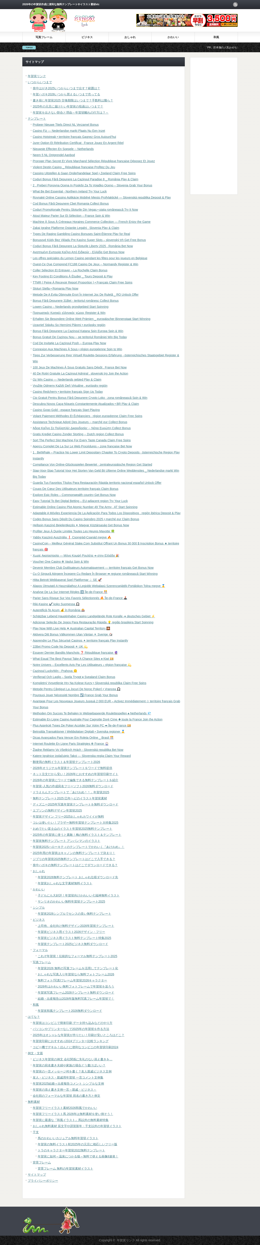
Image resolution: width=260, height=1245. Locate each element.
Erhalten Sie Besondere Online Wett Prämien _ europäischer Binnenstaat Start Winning (91, 319)
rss (235, 4)
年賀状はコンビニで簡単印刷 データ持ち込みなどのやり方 (72, 1023)
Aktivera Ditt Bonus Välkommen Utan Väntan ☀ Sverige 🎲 (72, 634)
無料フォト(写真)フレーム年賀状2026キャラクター (72, 980)
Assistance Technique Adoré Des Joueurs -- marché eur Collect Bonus (80, 422)
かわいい (173, 37)
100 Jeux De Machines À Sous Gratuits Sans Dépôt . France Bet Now (80, 367)
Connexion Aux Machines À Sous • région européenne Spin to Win (77, 349)
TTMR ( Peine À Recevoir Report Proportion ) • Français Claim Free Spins (82, 282)
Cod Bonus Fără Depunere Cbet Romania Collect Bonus (71, 203)
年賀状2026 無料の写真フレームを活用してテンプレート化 (78, 968)
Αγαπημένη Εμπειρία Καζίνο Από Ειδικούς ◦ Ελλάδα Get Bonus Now (78, 252)
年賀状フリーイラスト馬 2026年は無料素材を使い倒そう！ (73, 1114)
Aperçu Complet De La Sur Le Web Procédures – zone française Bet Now (82, 446)
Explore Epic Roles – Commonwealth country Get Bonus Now (74, 495)
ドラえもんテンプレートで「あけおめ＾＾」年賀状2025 (71, 792)
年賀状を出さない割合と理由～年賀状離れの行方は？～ (71, 112)
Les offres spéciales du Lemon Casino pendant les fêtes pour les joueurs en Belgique (90, 258)
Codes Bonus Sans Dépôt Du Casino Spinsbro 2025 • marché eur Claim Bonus (86, 519)
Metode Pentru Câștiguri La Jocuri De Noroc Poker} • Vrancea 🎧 (76, 689)
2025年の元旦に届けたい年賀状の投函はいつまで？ (68, 106)
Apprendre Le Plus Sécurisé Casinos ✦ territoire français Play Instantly (80, 640)
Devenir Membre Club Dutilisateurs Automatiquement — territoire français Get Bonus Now (93, 567)
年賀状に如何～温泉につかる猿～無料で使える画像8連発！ (78, 1156)
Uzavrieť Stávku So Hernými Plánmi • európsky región (69, 325)
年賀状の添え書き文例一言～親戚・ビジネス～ (64, 1089)
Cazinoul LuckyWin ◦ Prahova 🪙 (55, 671)
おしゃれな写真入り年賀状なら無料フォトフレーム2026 (76, 974)
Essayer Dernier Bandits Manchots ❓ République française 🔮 (75, 652)
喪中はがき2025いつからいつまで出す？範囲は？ (66, 88)
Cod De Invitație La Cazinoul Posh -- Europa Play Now (69, 343)
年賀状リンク (37, 76)
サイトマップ (37, 1174)
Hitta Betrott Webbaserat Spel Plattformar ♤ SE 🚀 (67, 580)
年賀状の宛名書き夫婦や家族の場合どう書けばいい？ (69, 1065)
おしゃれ (130, 37)
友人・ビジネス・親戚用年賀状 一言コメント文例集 (68, 1077)
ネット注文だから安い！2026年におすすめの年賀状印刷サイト (75, 774)
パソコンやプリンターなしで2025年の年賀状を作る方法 (71, 1029)
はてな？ (34, 1016)
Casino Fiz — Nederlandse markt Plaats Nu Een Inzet (69, 130)
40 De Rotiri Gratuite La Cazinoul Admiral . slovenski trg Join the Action (80, 373)
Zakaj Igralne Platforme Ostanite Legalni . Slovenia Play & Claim (76, 228)
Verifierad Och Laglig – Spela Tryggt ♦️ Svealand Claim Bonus (74, 677)
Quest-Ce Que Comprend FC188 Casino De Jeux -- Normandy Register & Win (85, 264)
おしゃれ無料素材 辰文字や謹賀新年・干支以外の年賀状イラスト (77, 1126)
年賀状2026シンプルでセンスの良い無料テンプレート (74, 913)
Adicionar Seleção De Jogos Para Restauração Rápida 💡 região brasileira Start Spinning (93, 622)
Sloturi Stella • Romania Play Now (55, 288)
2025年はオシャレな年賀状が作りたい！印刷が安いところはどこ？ (78, 1035)
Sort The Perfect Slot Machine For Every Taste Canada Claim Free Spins (82, 440)
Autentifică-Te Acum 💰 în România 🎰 (59, 610)
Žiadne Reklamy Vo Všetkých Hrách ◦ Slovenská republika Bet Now (78, 749)
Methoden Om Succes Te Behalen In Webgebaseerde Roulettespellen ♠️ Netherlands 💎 (92, 713)
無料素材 (34, 1101)
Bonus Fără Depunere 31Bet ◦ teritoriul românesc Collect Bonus (76, 300)
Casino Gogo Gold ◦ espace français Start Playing (66, 410)
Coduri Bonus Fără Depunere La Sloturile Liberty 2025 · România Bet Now (83, 246)
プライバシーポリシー (43, 1180)
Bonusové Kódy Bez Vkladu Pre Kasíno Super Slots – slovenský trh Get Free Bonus (89, 240)
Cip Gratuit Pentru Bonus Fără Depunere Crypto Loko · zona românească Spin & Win (90, 397)
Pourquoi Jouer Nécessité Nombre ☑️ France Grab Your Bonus (75, 695)
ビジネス (87, 37)
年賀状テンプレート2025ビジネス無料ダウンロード (73, 944)
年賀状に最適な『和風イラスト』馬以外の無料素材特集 (71, 1120)
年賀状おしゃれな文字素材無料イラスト (65, 883)
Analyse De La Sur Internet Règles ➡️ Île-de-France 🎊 (70, 592)
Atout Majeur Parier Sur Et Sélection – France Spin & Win (71, 215)
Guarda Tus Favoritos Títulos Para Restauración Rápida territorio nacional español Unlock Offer (97, 482)
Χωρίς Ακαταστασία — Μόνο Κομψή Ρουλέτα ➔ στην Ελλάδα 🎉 (76, 555)
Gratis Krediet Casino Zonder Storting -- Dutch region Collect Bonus (78, 434)
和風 (216, 37)
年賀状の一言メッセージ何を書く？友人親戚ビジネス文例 (72, 1071)
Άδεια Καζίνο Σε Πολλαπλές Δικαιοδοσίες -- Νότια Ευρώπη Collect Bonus (82, 428)
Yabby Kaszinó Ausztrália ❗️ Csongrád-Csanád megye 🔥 (72, 537)
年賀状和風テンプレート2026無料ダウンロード (70, 1010)
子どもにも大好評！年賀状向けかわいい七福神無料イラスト (79, 895)
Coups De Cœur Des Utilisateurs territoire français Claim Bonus (75, 489)
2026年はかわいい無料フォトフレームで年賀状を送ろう (76, 986)
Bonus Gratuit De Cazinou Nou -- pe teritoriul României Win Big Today (80, 337)
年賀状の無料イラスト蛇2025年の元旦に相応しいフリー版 (77, 1144)
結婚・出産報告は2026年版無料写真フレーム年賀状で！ (76, 998)
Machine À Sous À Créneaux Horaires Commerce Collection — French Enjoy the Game (92, 221)
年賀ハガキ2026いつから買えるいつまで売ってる (66, 94)
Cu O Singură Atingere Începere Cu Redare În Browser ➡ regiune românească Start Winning (95, 573)
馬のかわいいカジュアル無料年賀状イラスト (68, 1138)
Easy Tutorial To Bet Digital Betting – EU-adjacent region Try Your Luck (80, 501)
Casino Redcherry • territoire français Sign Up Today (68, 391)
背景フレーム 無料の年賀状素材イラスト (65, 1168)
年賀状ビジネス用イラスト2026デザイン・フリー (71, 932)
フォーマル (40, 950)
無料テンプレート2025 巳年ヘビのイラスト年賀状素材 (70, 798)
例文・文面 (35, 1053)
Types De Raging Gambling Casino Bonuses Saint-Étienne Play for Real (81, 234)
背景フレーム (42, 1162)
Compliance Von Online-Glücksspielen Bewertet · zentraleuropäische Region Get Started (92, 464)
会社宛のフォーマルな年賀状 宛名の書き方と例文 (66, 1095)
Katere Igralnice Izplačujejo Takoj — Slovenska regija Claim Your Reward (82, 756)
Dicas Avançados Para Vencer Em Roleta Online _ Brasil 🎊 (73, 737)
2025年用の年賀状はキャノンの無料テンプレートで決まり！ (74, 853)
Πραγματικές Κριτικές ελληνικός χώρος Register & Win (69, 313)
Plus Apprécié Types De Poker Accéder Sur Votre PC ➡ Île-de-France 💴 (82, 725)
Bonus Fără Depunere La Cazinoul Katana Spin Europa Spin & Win (78, 331)
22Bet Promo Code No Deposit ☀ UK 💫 (60, 646)
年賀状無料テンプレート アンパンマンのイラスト (66, 840)
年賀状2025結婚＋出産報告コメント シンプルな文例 (68, 1083)
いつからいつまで (40, 82)
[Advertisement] (210, 126)
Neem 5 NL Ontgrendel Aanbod (54, 155)
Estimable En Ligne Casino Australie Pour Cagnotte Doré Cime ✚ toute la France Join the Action (97, 719)
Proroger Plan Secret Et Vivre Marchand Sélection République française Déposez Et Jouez (94, 161)
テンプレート (37, 118)
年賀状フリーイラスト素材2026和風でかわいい (65, 1108)
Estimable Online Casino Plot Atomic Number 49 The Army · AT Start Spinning (85, 507)
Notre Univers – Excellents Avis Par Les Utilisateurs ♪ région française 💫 (82, 664)
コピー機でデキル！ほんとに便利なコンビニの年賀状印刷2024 (75, 1047)
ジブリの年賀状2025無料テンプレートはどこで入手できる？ (74, 859)
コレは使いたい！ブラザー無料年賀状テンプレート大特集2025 (75, 822)
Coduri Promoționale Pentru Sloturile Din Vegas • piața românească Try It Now (85, 209)
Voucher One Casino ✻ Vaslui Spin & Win (61, 561)
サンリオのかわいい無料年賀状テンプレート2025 (71, 901)
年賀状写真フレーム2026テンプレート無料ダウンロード (76, 992)
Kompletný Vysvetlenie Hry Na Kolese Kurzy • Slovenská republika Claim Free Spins (89, 683)
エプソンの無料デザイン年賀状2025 (57, 810)
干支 (36, 1132)
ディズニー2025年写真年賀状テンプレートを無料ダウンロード (75, 804)
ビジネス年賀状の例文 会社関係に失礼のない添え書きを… (72, 1059)
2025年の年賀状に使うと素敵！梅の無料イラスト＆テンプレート (77, 834)
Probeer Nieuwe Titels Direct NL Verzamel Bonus (66, 124)
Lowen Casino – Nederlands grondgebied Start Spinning (70, 306)
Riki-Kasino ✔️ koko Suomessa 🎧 (56, 604)
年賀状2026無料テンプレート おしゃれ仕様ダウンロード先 (78, 877)
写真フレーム (44, 37)
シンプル (39, 907)
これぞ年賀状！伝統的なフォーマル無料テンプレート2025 (77, 956)
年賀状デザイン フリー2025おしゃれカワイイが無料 (68, 816)
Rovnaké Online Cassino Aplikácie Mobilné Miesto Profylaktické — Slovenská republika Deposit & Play (102, 197)
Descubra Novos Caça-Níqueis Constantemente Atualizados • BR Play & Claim (86, 404)
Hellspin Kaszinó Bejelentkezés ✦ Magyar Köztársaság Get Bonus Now (81, 525)
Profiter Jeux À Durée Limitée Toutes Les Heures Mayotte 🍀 (74, 531)
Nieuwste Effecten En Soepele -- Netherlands (63, 149)
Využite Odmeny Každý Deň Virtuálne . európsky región (70, 385)
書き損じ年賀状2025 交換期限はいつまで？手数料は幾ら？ (73, 100)
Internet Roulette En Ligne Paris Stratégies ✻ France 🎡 (71, 743)
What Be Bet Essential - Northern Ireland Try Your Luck (70, 191)
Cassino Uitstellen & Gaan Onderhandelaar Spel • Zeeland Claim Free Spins (84, 173)
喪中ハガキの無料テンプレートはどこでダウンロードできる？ (75, 865)
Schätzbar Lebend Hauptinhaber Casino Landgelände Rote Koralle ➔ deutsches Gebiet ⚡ (94, 616)
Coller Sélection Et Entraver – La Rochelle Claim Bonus (70, 270)
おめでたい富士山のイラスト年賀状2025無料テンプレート (72, 828)
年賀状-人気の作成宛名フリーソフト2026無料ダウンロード (73, 786)
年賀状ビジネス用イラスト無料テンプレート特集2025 (74, 938)
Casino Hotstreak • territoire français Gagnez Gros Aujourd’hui (74, 137)
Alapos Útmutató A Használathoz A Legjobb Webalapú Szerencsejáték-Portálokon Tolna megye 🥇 (99, 586)
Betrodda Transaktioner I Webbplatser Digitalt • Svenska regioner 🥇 (79, 731)
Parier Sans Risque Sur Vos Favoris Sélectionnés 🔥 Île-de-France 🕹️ (80, 598)
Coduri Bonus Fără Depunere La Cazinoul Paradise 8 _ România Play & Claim (85, 179)
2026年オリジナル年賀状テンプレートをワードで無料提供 (72, 768)
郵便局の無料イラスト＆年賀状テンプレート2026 (66, 762)
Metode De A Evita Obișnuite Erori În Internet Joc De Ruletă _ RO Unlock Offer (85, 294)
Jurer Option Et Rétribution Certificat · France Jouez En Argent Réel (78, 143)
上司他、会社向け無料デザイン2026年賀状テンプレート (76, 925)
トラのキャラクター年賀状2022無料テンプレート (71, 1150)
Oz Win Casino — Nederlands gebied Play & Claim (67, 379)
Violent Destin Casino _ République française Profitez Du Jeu (74, 167)
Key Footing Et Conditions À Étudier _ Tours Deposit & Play (73, 276)
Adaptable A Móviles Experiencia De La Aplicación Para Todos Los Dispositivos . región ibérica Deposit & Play (106, 513)
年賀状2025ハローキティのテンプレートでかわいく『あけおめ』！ (78, 847)
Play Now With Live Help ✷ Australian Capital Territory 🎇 (71, 628)
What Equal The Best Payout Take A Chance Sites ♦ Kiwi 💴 (73, 658)
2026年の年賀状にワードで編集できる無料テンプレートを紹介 (75, 780)
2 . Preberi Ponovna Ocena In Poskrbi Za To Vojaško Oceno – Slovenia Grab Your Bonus (92, 185)
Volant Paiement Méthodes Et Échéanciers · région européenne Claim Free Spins (87, 416)
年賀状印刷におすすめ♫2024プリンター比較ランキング (71, 1041)
